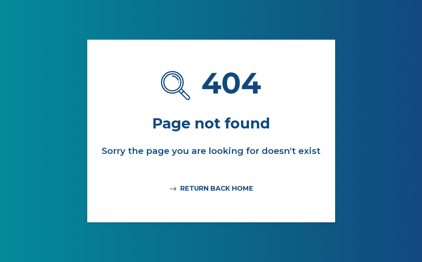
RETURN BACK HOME (211, 188)
